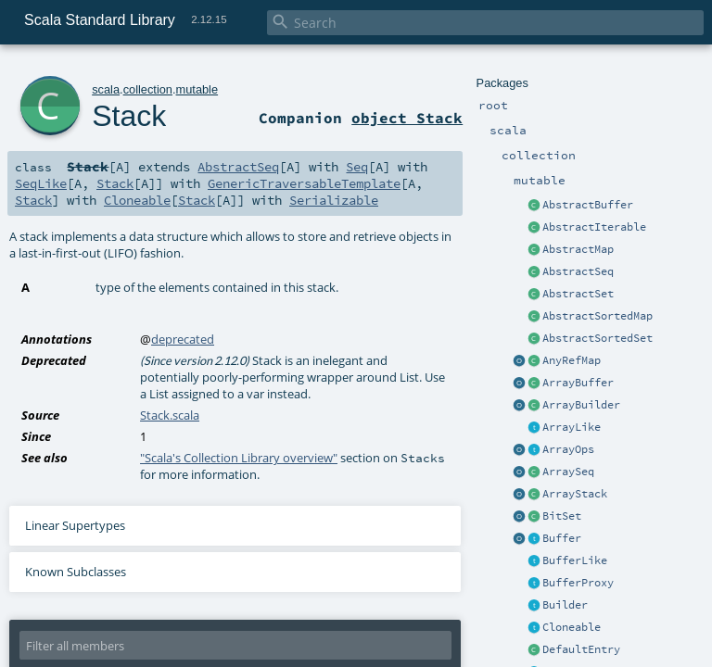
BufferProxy (578, 582)
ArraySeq (568, 471)
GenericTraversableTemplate (304, 183)
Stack (129, 115)
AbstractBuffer (587, 204)
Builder (565, 604)
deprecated (182, 339)
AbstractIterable (594, 226)
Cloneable (571, 627)
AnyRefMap (571, 360)
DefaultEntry (581, 649)
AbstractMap (578, 249)
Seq (357, 166)
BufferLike (574, 560)
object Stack (407, 117)
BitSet (561, 516)
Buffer (561, 538)
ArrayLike (571, 427)
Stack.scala (169, 415)
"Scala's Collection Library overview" (238, 457)
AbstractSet (578, 293)
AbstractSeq (578, 271)
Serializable (333, 200)
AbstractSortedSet (597, 338)
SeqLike (41, 183)
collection (147, 89)
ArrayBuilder (581, 404)
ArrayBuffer (578, 382)
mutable (197, 89)
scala (106, 89)
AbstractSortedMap (597, 315)
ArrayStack (574, 493)
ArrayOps (568, 449)
